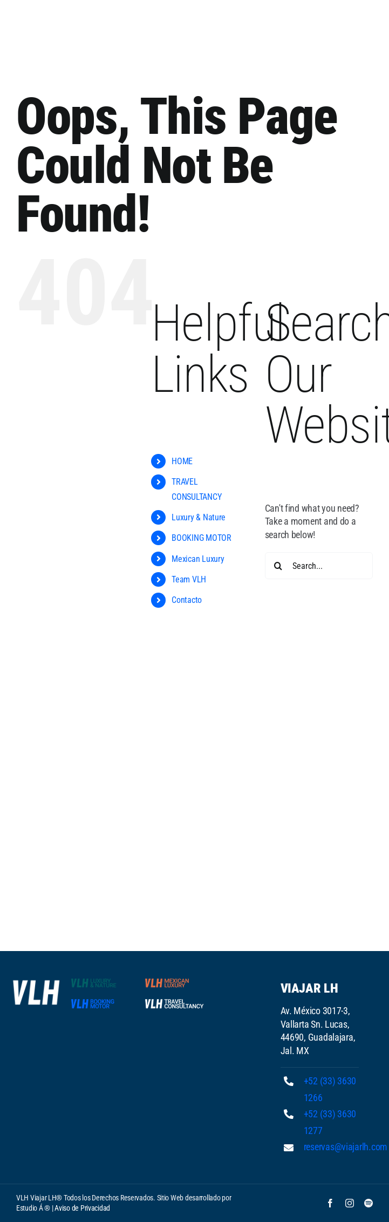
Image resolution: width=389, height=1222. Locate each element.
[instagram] (349, 1203)
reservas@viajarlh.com (345, 1146)
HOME (182, 461)
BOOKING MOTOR (201, 538)
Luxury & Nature (199, 517)
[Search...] (319, 565)
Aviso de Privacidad (82, 1208)
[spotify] (368, 1203)
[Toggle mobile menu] (367, 27)
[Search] (278, 565)
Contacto (187, 600)
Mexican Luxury (198, 559)
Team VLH (189, 579)
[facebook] (330, 1203)
